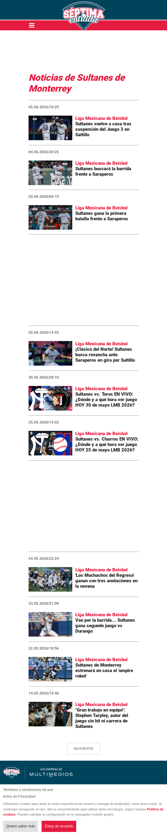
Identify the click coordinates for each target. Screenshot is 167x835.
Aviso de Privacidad (19, 796)
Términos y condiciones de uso (28, 790)
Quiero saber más (20, 826)
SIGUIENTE (83, 748)
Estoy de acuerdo (59, 826)
